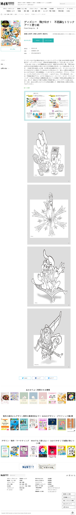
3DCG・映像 (43, 8)
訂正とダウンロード (22, 4)
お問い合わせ (30, 4)
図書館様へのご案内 (31, 2)
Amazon (38, 40)
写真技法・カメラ (11, 11)
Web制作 (52, 8)
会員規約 (50, 482)
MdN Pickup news (39, 478)
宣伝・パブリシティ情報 (68, 500)
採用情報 (50, 480)
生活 (16, 14)
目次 (2, 64)
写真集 (19, 11)
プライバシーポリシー (52, 489)
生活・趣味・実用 (36, 11)
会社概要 (50, 478)
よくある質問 (48, 2)
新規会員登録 (38, 487)
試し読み (12, 49)
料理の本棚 (60, 11)
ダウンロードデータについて (54, 487)
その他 (67, 11)
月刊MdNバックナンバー (40, 484)
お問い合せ (4, 68)
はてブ (52, 378)
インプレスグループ (52, 491)
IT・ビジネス (70, 8)
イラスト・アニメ (34, 8)
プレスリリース (38, 482)
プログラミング (60, 8)
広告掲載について (40, 2)
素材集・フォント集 (21, 8)
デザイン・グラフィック (8, 8)
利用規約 (50, 484)
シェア (39, 378)
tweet (25, 378)
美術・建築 (26, 11)
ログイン (38, 489)
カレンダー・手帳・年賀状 (49, 11)
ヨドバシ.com (48, 40)
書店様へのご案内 (21, 2)
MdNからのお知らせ (39, 480)
